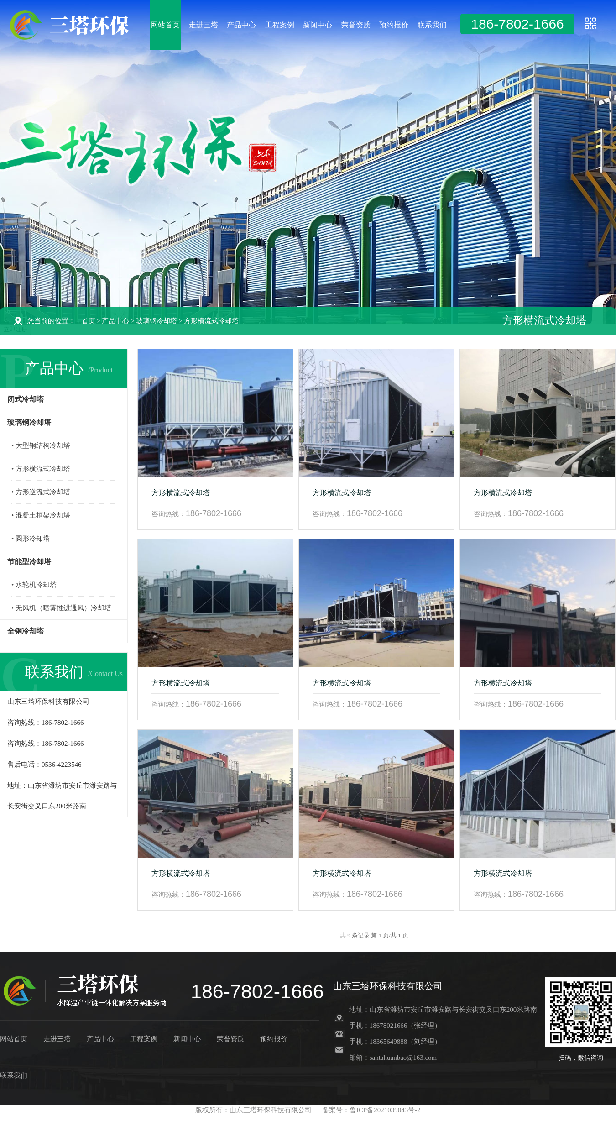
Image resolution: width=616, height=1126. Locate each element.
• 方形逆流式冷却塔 (40, 492)
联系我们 (432, 25)
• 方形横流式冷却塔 (40, 468)
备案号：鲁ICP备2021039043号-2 (371, 1110)
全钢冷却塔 (25, 631)
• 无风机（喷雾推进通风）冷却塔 (61, 608)
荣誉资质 (356, 25)
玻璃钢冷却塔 (156, 321)
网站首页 (165, 25)
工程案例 (279, 25)
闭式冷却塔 (25, 399)
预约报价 (393, 25)
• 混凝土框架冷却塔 (40, 515)
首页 (88, 321)
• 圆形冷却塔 (30, 538)
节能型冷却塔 (29, 562)
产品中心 (241, 25)
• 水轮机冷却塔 (34, 584)
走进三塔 (203, 25)
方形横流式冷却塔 (211, 321)
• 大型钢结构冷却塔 (40, 445)
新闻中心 (317, 25)
